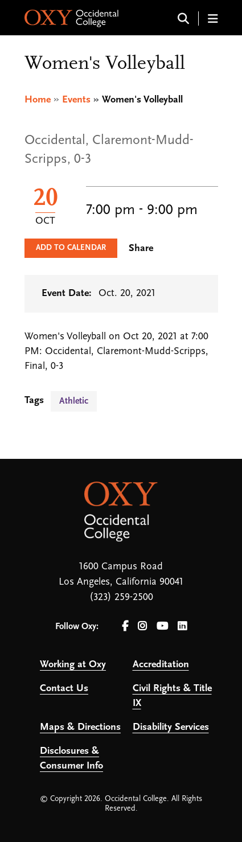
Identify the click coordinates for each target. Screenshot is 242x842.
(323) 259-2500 (121, 597)
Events (76, 100)
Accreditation (161, 664)
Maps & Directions (80, 727)
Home (37, 100)
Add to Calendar (71, 248)
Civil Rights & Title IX (172, 696)
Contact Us (64, 688)
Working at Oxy (73, 664)
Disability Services (171, 727)
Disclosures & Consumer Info (71, 758)
